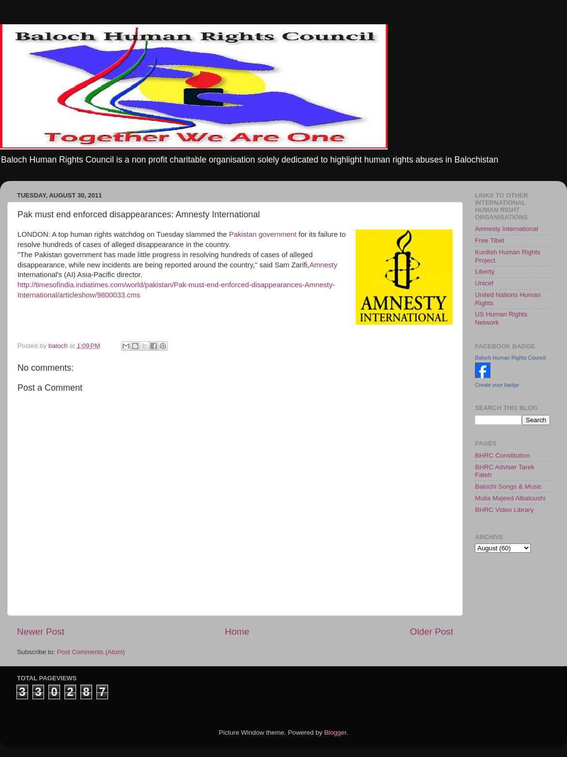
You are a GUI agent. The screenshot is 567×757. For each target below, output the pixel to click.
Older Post (431, 631)
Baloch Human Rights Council (510, 358)
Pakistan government (262, 234)
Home (237, 631)
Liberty (485, 271)
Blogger (335, 732)
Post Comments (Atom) (91, 652)
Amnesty (323, 265)
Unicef (484, 283)
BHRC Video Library (504, 509)
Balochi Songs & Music (508, 486)
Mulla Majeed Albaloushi (510, 498)
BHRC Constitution (502, 455)
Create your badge (497, 385)
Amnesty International (506, 228)
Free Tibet (489, 240)
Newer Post (40, 631)
